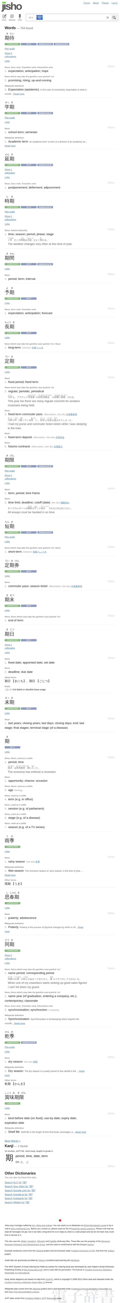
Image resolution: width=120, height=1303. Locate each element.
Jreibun (111, 1251)
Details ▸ (111, 66)
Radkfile (53, 1241)
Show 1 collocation (10, 171)
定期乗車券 (71, 414)
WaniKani (75, 1260)
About (96, 3)
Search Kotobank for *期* (19, 1198)
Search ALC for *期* (16, 1182)
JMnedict (41, 1241)
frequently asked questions (83, 1228)
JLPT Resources (49, 1298)
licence (91, 1244)
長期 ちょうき (40, 552)
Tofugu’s (42, 1260)
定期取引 (58, 446)
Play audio (10, 48)
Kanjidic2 (32, 1241)
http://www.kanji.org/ (33, 1270)
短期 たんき (37, 347)
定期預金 (60, 437)
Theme (105, 3)
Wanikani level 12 (45, 44)
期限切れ (65, 502)
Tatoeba (39, 1251)
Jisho (11, 7)
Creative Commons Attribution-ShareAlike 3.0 (91, 1289)
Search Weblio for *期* (17, 1202)
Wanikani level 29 (28, 1042)
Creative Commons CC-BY (83, 1251)
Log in (115, 3)
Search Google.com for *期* (20, 1190)
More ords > (12, 1141)
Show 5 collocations (10, 55)
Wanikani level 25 (45, 466)
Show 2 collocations (10, 218)
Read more (18, 94)
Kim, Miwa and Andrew (42, 1225)
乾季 (37, 861)
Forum (87, 3)
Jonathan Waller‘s (33, 1298)
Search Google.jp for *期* (19, 1194)
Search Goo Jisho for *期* (19, 1186)
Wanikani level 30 (45, 165)
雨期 (35, 1062)
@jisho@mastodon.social (94, 1225)
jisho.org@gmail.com (20, 1228)
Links (7, 61)
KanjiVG (49, 1279)
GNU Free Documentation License (24, 1292)
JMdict (24, 1241)
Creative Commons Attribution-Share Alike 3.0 (25, 1282)
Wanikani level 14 (61, 44)
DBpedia (36, 1289)
